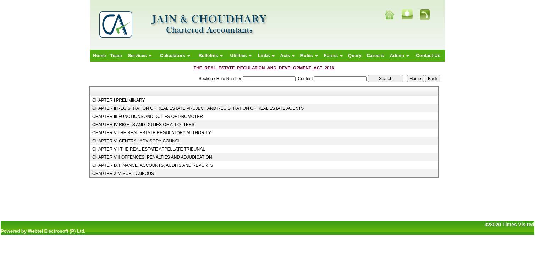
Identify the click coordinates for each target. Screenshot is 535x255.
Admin (399, 55)
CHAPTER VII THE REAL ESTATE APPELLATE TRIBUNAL (148, 149)
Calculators (175, 55)
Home (99, 55)
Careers (375, 55)
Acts (287, 55)
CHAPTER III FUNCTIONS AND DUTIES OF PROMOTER (147, 116)
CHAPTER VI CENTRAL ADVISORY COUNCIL (137, 140)
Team (116, 55)
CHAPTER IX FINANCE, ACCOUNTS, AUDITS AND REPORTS (152, 165)
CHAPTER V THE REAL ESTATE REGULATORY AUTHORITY (151, 132)
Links (266, 55)
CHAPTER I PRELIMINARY (118, 100)
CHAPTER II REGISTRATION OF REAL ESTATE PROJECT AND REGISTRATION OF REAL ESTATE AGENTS (198, 108)
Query (355, 55)
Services (139, 55)
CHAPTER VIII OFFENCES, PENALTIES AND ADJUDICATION (152, 157)
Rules (309, 55)
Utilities (241, 55)
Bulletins (210, 55)
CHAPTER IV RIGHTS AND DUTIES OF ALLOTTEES (143, 124)
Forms (333, 55)
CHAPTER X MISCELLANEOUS (123, 173)
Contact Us (428, 55)
